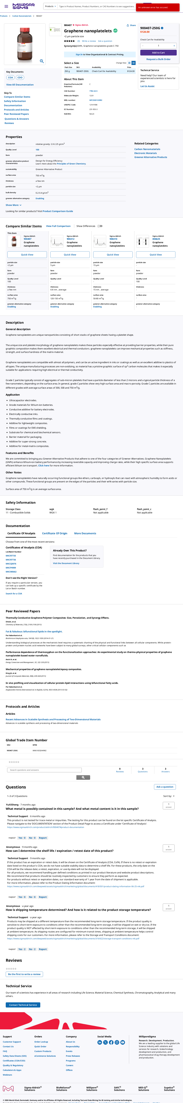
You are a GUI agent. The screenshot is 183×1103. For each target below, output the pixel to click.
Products (3, 16)
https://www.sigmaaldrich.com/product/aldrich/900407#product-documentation (45, 819)
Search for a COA (14, 593)
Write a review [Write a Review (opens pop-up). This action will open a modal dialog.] (89, 41)
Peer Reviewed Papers (16, 114)
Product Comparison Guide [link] (58, 211)
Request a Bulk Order (158, 59)
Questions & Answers (17, 118)
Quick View (27, 254)
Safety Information (15, 101)
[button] (168, 798)
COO (20, 77)
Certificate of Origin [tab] (54, 533)
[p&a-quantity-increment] (174, 45)
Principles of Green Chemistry (71, 163)
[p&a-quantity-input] (158, 45)
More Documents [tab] (85, 533)
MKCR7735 (11, 555)
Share (131, 25)
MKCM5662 (11, 571)
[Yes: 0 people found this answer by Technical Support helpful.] (22, 830)
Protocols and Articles (16, 109)
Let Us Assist (147, 86)
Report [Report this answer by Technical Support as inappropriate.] (43, 830)
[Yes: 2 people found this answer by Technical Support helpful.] (22, 942)
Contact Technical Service (23, 997)
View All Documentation (20, 84)
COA (10, 77)
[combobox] (97, 6)
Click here (43, 465)
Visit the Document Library (66, 563)
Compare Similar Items (17, 96)
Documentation (13, 105)
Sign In (79, 54)
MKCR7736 (11, 559)
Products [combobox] (49, 6)
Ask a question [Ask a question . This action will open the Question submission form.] (105, 41)
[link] (147, 149)
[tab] (6, 16)
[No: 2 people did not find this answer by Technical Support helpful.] (32, 942)
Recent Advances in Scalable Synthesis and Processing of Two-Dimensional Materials (53, 719)
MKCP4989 (11, 567)
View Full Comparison (58, 226)
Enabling (40, 198)
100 (37, 149)
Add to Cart (158, 52)
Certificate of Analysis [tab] (21, 533)
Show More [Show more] (13, 205)
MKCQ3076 (11, 563)
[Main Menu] (6, 6)
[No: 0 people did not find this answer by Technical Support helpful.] (32, 830)
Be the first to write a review (25, 967)
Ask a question (164, 779)
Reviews (9, 123)
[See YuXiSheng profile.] (12, 797)
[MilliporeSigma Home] (24, 6)
